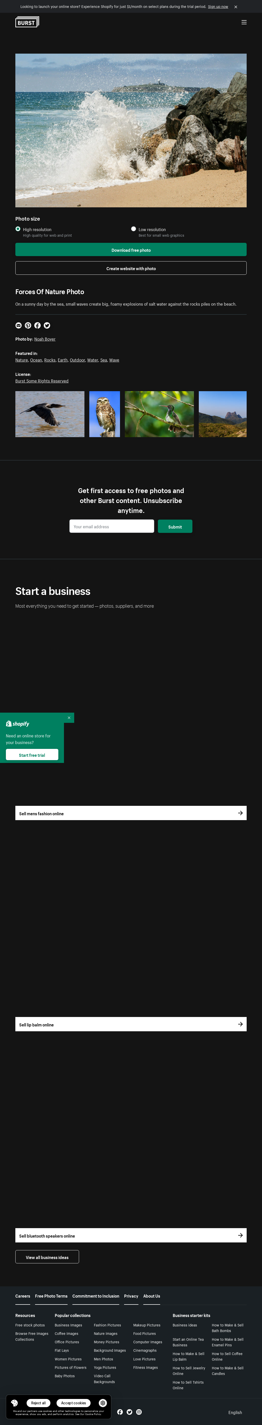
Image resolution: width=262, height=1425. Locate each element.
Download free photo (131, 249)
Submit (175, 526)
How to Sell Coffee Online (227, 1356)
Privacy (131, 1295)
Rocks (50, 359)
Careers (22, 1295)
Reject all (38, 1402)
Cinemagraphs (145, 1350)
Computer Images (147, 1341)
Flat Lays (62, 1350)
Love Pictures (144, 1358)
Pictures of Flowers (70, 1367)
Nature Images (105, 1333)
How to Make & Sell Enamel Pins (228, 1342)
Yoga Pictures (105, 1367)
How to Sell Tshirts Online (188, 1385)
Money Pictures (106, 1341)
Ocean (36, 359)
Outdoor (77, 359)
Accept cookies (73, 1402)
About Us (151, 1295)
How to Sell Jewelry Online (189, 1370)
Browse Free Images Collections (31, 1336)
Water (92, 359)
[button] (14, 1403)
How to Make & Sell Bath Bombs (228, 1327)
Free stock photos (30, 1324)
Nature (21, 359)
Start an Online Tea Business (188, 1342)
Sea (103, 359)
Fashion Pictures (107, 1324)
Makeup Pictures (146, 1324)
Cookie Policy (93, 1414)
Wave (114, 359)
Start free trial (32, 754)
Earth (63, 359)
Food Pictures (144, 1333)
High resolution (37, 229)
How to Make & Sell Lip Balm (188, 1356)
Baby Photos (65, 1375)
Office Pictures (67, 1341)
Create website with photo (131, 268)
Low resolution (152, 229)
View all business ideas (47, 1256)
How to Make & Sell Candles (228, 1370)
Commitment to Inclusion (95, 1295)
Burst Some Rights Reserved (42, 380)
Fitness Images (145, 1367)
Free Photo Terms (51, 1295)
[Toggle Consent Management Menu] (14, 1403)
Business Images (68, 1324)
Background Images (110, 1350)
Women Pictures (68, 1358)
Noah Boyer (45, 338)
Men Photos (103, 1358)
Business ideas (185, 1324)
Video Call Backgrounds (104, 1378)
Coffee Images (66, 1333)
